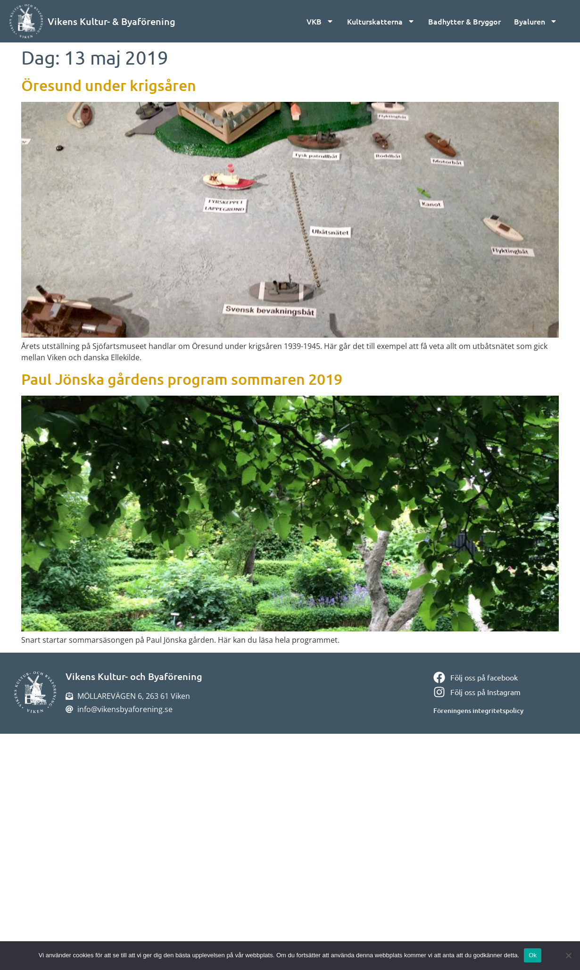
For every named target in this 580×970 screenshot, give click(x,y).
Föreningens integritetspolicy (478, 710)
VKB (320, 21)
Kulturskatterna (381, 21)
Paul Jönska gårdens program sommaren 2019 (181, 379)
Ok (533, 955)
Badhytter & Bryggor (464, 21)
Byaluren (535, 21)
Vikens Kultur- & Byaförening (111, 21)
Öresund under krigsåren (108, 85)
